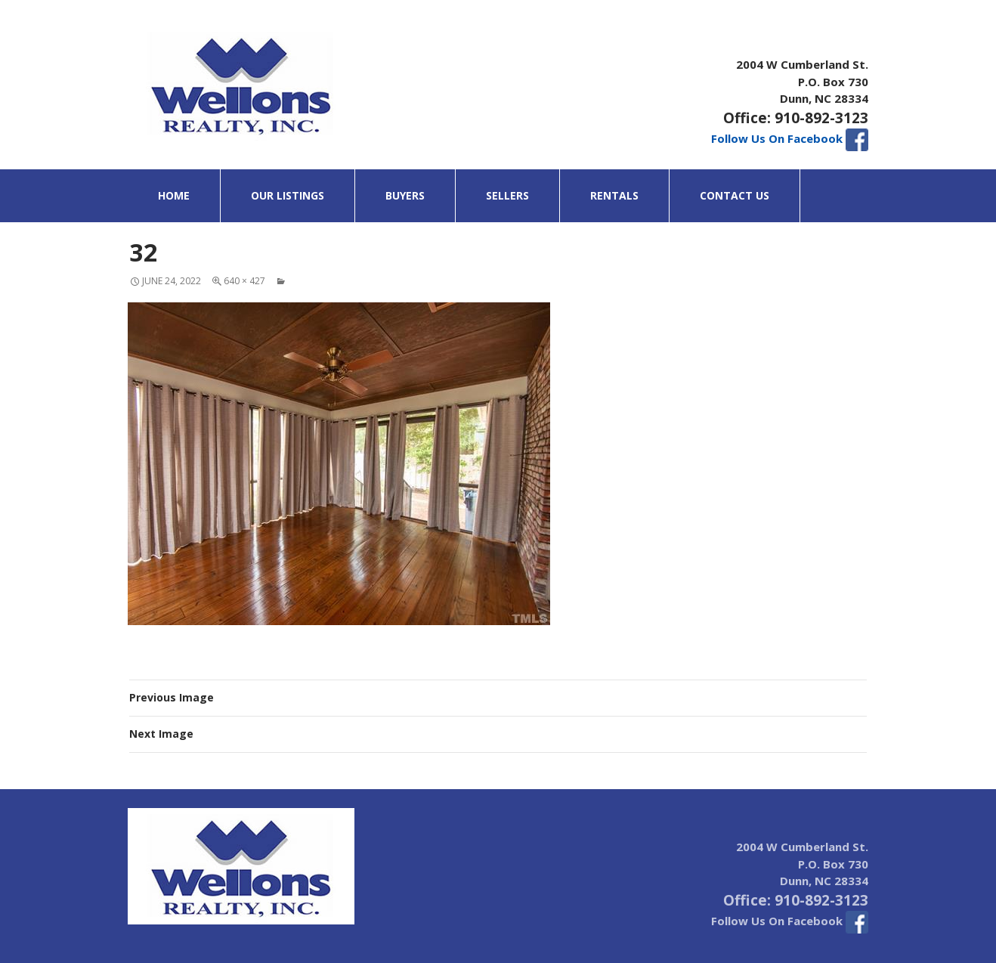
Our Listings (287, 195)
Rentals (614, 195)
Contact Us (734, 195)
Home (174, 195)
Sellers (507, 195)
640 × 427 (244, 280)
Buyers (405, 195)
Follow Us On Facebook (789, 138)
